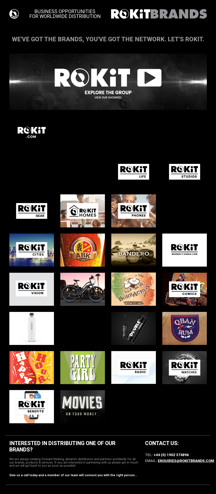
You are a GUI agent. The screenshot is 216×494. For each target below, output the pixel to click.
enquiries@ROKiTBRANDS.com (186, 461)
